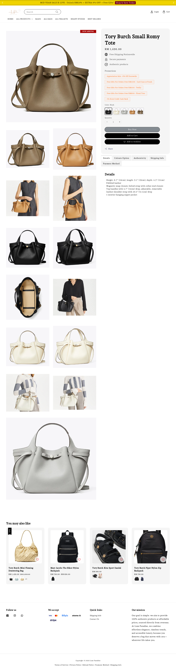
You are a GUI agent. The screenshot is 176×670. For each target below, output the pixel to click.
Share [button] (109, 149)
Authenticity (140, 158)
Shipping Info (157, 158)
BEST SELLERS (94, 19)
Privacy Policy (75, 665)
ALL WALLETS (61, 19)
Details (106, 158)
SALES (38, 19)
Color (109, 105)
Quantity (108, 118)
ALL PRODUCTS (23, 19)
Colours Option (121, 158)
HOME (10, 19)
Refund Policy (88, 665)
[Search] (57, 11)
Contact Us (94, 619)
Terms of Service (61, 665)
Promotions (110, 71)
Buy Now (132, 129)
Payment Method (111, 163)
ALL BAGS (48, 19)
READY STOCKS (78, 19)
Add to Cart (132, 135)
